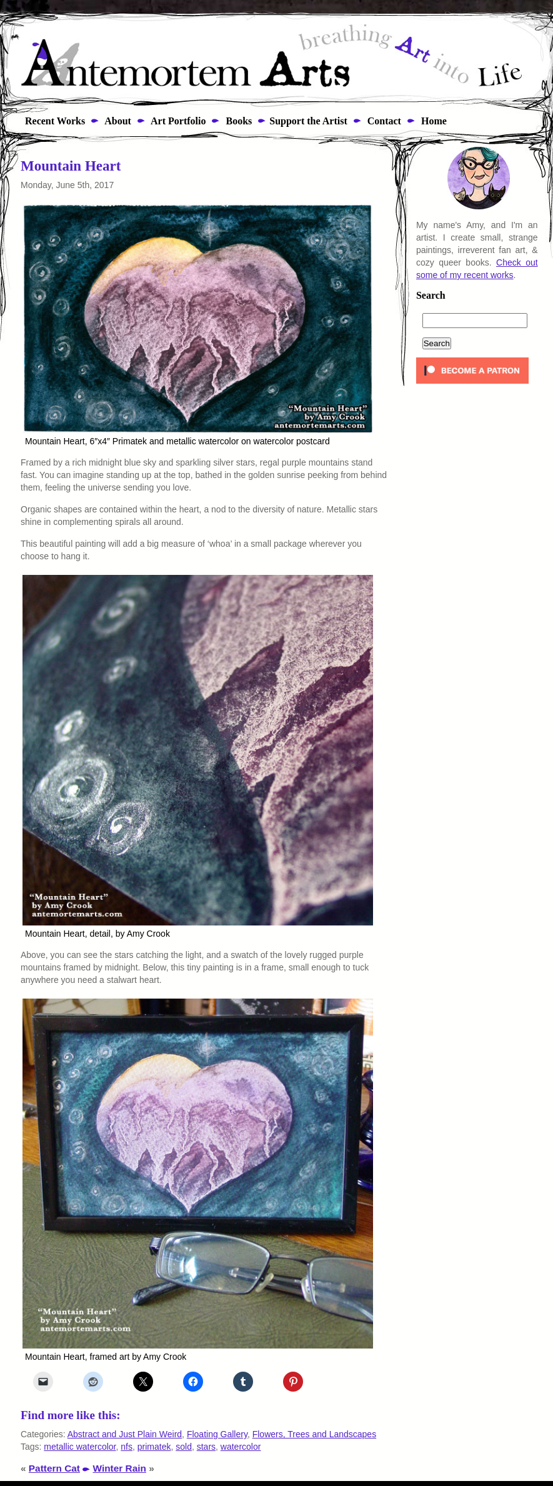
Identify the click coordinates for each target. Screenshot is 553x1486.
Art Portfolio (177, 121)
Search (431, 296)
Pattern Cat (54, 1468)
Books (237, 121)
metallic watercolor (80, 1447)
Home (433, 121)
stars (206, 1447)
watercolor (241, 1447)
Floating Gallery (217, 1434)
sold (184, 1447)
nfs (126, 1447)
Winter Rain (119, 1468)
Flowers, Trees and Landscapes (314, 1434)
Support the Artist (308, 121)
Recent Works (51, 121)
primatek (154, 1447)
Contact (383, 121)
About (116, 121)
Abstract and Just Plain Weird (124, 1434)
